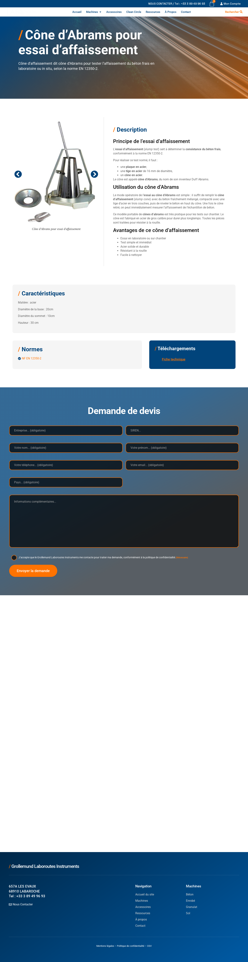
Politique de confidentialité (130, 946)
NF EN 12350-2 (31, 358)
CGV (149, 946)
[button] (18, 174)
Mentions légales (105, 946)
